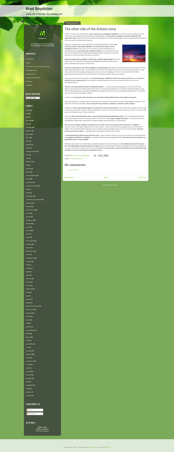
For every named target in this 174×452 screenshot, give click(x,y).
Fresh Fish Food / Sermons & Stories (38, 66)
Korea (28, 282)
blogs (27, 148)
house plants (30, 241)
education (29, 203)
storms (28, 371)
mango (28, 303)
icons (27, 254)
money (28, 316)
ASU (27, 124)
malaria (28, 299)
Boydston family (31, 151)
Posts (29, 410)
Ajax (27, 117)
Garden (28, 217)
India (27, 265)
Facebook (29, 81)
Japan (27, 275)
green (28, 227)
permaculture (30, 330)
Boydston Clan (30, 74)
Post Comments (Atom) (109, 185)
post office (29, 344)
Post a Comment (73, 170)
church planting (31, 175)
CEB (27, 165)
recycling (29, 351)
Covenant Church (31, 186)
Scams (28, 357)
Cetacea (28, 168)
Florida (28, 213)
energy (28, 206)
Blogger (28, 144)
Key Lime (29, 278)
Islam (27, 272)
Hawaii (28, 237)
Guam (28, 230)
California (29, 162)
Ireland (28, 268)
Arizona (71, 158)
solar (27, 368)
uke (27, 382)
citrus (27, 179)
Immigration (79, 158)
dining (28, 193)
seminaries (29, 361)
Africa (28, 110)
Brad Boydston (39, 9)
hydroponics (30, 251)
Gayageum (29, 220)
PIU (27, 340)
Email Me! (29, 85)
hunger (28, 247)
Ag (27, 113)
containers (29, 182)
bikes (27, 137)
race (27, 347)
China (27, 172)
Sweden (28, 375)
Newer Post (69, 178)
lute (27, 296)
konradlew (93, 447)
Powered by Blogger (42, 431)
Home (106, 178)
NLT (27, 323)
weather (28, 392)
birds (27, 141)
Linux (27, 292)
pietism (28, 337)
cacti (27, 155)
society (28, 364)
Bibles (28, 134)
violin (27, 389)
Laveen (28, 285)
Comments (31, 413)
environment (30, 210)
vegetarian (29, 385)
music (28, 320)
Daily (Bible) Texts (31, 70)
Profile (28, 63)
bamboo (28, 131)
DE (26, 189)
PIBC (27, 333)
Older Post (143, 178)
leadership (29, 289)
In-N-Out (28, 261)
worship (28, 395)
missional (29, 313)
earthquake (29, 196)
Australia (28, 127)
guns (27, 234)
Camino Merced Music (33, 78)
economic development (33, 199)
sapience (29, 354)
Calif (27, 158)
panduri (28, 327)
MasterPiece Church (32, 306)
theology (29, 378)
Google (28, 223)
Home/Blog (30, 59)
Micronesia (29, 309)
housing (28, 244)
